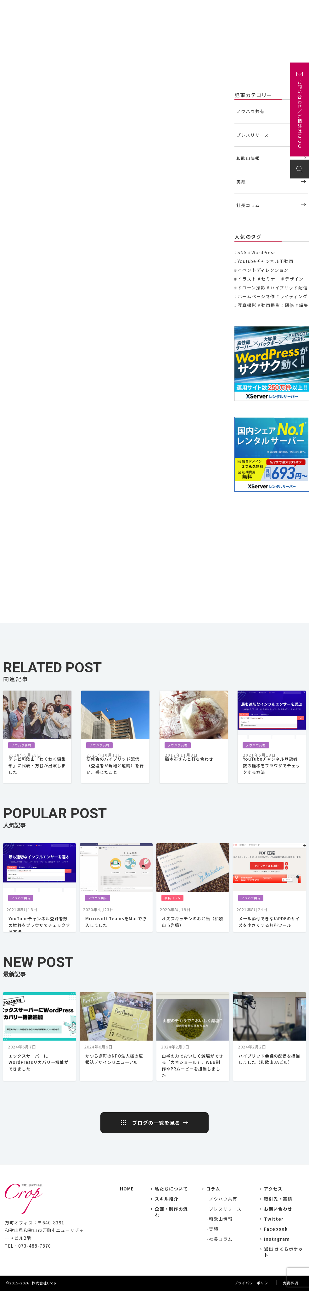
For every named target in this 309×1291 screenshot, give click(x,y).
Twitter (274, 1219)
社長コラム (248, 205)
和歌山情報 (248, 158)
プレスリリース (252, 135)
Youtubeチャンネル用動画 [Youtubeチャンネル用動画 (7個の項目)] (265, 261)
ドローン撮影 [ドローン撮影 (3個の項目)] (251, 287)
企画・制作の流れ (226, 8)
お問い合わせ (286, 8)
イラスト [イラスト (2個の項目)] (247, 279)
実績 (156, 8)
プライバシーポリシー (253, 1282)
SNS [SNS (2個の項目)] (242, 252)
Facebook (276, 1229)
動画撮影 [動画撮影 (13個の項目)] (270, 305)
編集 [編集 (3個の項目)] (303, 305)
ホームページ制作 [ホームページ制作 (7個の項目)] (256, 296)
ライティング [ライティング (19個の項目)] (293, 296)
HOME (127, 1188)
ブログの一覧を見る (156, 1122)
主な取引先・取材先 (185, 8)
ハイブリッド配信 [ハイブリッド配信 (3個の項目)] (289, 287)
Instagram (277, 1239)
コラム (213, 1188)
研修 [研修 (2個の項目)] (289, 305)
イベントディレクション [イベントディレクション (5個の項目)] (263, 270)
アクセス (258, 8)
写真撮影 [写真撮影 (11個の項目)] (247, 305)
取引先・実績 (278, 1198)
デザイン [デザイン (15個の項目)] (294, 279)
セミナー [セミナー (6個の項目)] (270, 279)
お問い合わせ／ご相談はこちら (299, 114)
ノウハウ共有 (17, 94)
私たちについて (129, 8)
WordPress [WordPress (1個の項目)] (263, 252)
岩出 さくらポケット (283, 1252)
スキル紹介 (166, 1198)
